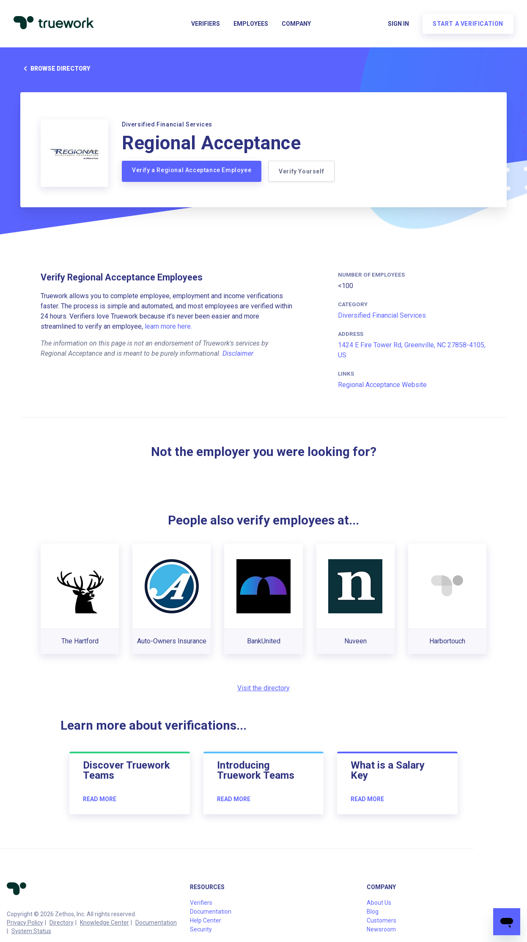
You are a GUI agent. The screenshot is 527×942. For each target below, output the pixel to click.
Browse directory (55, 68)
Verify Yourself (301, 171)
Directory (61, 922)
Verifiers (205, 23)
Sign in (398, 23)
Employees (250, 23)
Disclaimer (237, 353)
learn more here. (168, 326)
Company (296, 23)
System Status (31, 931)
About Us (379, 902)
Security (201, 929)
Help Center (205, 920)
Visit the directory (263, 688)
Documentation (156, 922)
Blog (373, 911)
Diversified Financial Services (382, 315)
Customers (381, 920)
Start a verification (468, 23)
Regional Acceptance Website (382, 385)
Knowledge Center (104, 922)
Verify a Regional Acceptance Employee (191, 170)
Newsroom (381, 929)
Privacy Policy (25, 922)
